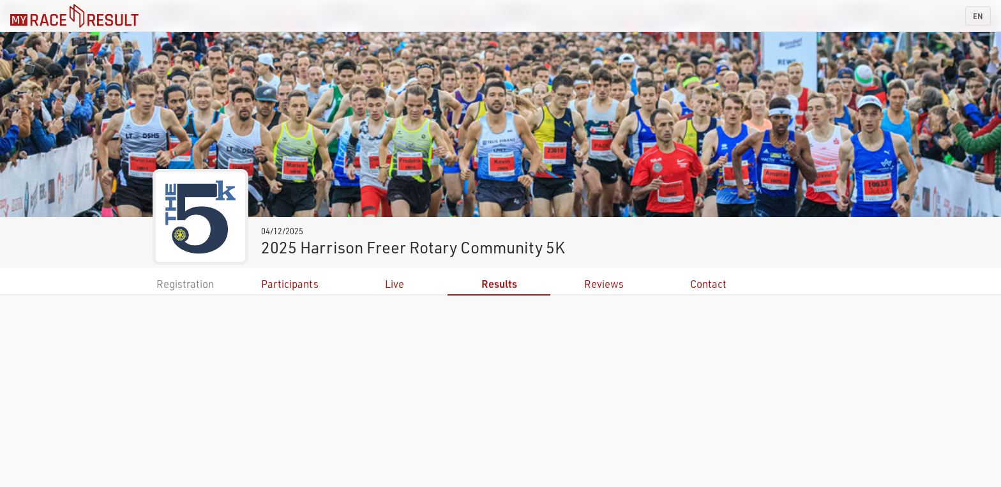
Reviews (604, 283)
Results (499, 283)
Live (394, 283)
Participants (290, 283)
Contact (708, 283)
